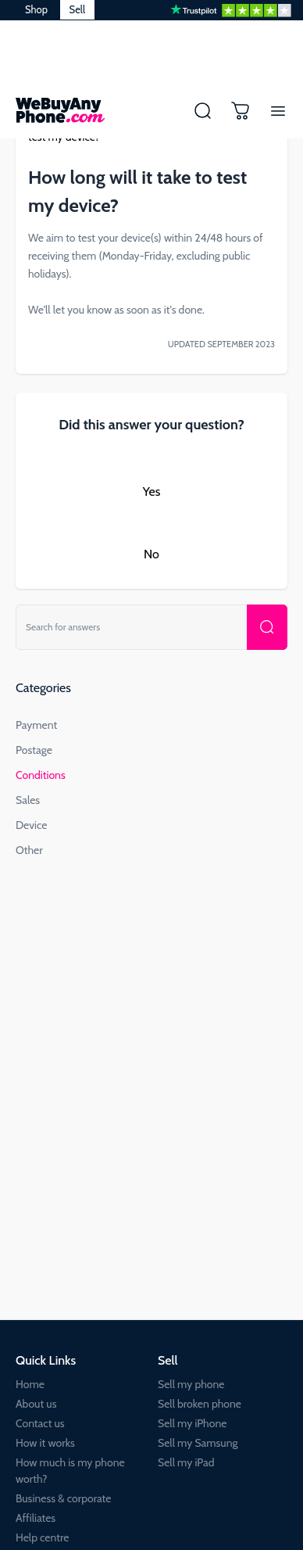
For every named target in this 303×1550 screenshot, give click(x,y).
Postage (34, 750)
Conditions (41, 775)
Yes (152, 491)
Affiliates (35, 1518)
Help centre (42, 1537)
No (151, 554)
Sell (77, 9)
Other (29, 850)
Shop (36, 9)
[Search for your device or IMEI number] (267, 627)
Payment (36, 725)
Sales (28, 800)
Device (32, 825)
